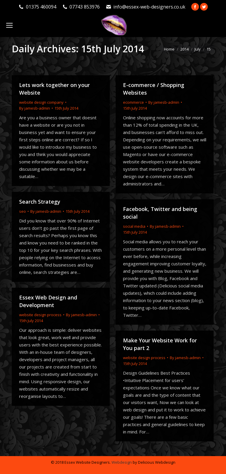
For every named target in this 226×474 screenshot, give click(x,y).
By (34, 108)
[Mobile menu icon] (9, 25)
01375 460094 (41, 7)
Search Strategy (39, 201)
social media (134, 226)
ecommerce (133, 102)
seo (22, 211)
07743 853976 (84, 7)
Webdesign (122, 462)
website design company (41, 102)
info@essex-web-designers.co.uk (149, 7)
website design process (40, 314)
